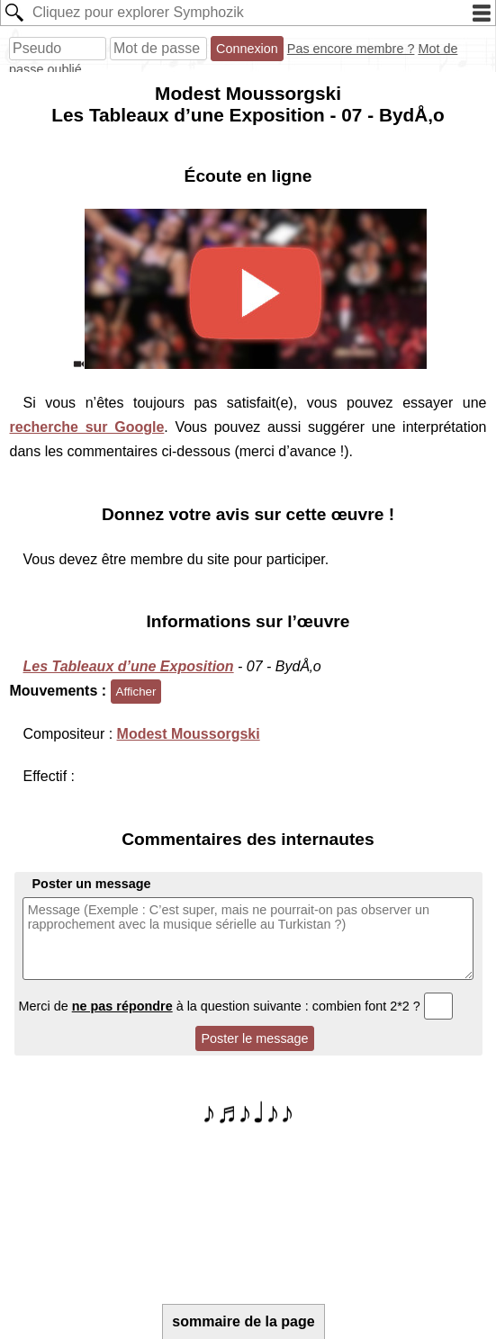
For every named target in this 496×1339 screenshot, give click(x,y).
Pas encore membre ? (351, 48)
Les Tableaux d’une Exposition (128, 666)
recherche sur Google (87, 427)
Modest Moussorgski (188, 733)
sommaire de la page (243, 1321)
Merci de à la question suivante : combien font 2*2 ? (236, 1006)
